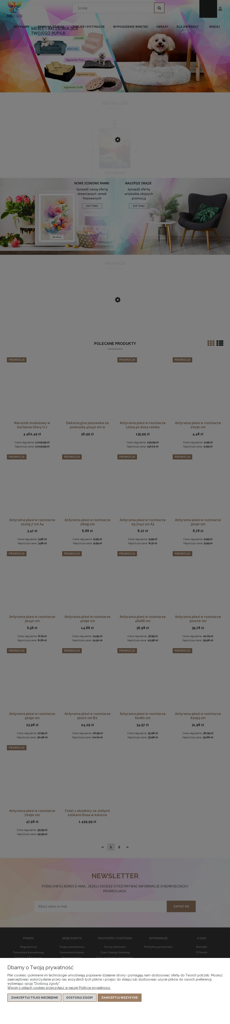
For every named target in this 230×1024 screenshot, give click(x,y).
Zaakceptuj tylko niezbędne (34, 997)
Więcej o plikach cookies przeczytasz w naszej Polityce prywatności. (59, 988)
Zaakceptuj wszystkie (119, 997)
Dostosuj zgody (79, 997)
